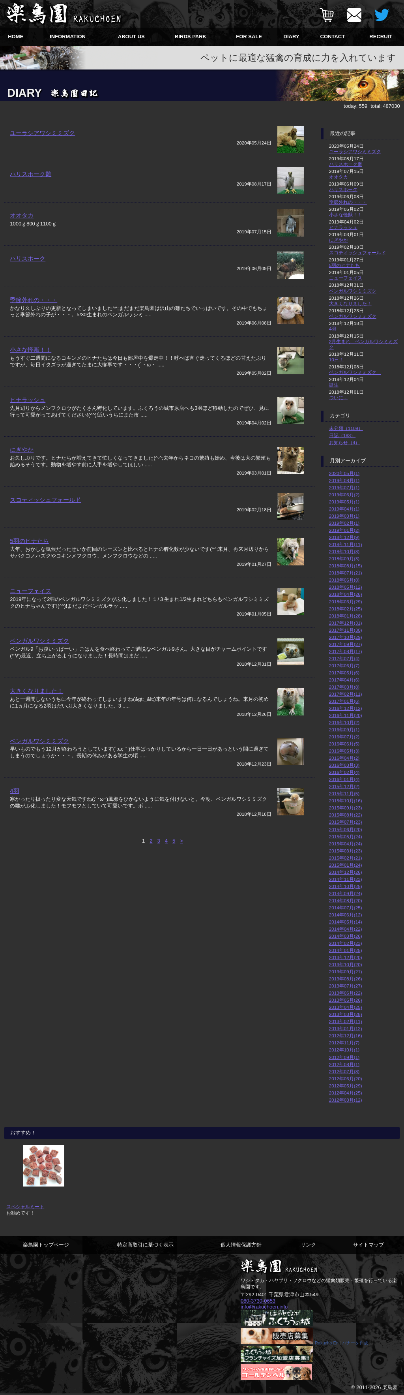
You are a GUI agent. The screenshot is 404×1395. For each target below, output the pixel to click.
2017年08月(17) (345, 651)
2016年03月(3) (344, 765)
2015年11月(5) (344, 793)
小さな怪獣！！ (30, 365)
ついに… (338, 397)
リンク (308, 1245)
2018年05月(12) (345, 587)
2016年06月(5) (344, 743)
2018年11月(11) (345, 544)
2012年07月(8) (344, 1071)
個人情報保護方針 (241, 1245)
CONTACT (332, 36)
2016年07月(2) (344, 736)
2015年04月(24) (345, 843)
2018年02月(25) (345, 608)
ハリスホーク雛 (30, 178)
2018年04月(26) (345, 594)
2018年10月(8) (344, 551)
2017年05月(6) (344, 672)
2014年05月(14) (345, 921)
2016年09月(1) (344, 729)
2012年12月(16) (345, 1035)
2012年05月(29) (345, 1085)
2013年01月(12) (345, 1028)
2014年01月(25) (345, 950)
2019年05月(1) (344, 501)
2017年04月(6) (344, 679)
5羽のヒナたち (29, 561)
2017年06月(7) (344, 665)
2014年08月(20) (345, 900)
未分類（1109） (346, 428)
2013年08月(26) (345, 978)
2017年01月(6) (344, 701)
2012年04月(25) (345, 1092)
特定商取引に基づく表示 (145, 1245)
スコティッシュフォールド (45, 516)
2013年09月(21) (345, 971)
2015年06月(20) (345, 829)
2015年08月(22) (345, 814)
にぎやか (22, 465)
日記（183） (342, 435)
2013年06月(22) (345, 992)
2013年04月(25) (345, 1007)
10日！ (336, 359)
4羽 (14, 811)
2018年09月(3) (344, 558)
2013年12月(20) (345, 957)
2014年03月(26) (345, 936)
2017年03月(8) (344, 686)
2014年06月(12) (345, 914)
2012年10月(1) (344, 1049)
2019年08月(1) (344, 480)
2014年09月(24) (345, 893)
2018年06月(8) (344, 579)
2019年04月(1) (344, 508)
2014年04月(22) (345, 928)
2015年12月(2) (344, 786)
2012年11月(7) (344, 1042)
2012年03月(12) (345, 1099)
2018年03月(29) (345, 601)
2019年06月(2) (344, 494)
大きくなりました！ (36, 711)
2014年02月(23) (345, 943)
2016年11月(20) (345, 715)
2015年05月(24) (345, 836)
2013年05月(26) (345, 1000)
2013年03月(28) (345, 1014)
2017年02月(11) (345, 694)
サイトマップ (368, 1245)
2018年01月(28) (345, 615)
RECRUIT (380, 36)
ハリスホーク (27, 270)
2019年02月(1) (344, 523)
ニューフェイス (30, 611)
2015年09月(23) (345, 807)
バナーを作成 (355, 1343)
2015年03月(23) (345, 850)
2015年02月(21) (345, 857)
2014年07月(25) (345, 907)
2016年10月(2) (344, 722)
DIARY (291, 36)
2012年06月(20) (345, 1078)
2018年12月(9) (344, 537)
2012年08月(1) (344, 1064)
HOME (15, 36)
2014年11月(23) (345, 879)
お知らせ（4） (344, 442)
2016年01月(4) (344, 779)
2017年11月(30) (345, 630)
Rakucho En (327, 1343)
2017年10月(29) (345, 637)
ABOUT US (131, 36)
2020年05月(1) (344, 473)
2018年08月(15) (345, 565)
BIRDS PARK (190, 36)
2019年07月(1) (344, 487)
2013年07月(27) (345, 985)
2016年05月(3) (344, 750)
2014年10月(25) (345, 886)
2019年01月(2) (344, 530)
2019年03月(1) (344, 515)
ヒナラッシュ (27, 416)
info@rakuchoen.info (264, 1307)
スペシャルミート (25, 1206)
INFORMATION (68, 36)
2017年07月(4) (344, 658)
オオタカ (22, 224)
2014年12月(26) (345, 872)
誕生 (334, 384)
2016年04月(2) (344, 757)
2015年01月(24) (345, 864)
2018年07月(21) (345, 572)
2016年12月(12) (345, 708)
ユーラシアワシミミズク (42, 133)
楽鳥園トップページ (46, 1245)
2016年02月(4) (344, 772)
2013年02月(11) (345, 1021)
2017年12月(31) (345, 622)
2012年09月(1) (344, 1057)
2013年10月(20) (345, 964)
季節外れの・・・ (33, 315)
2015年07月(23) (345, 821)
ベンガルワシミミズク (39, 661)
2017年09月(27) (345, 644)
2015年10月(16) (345, 800)
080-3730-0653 (258, 1301)
